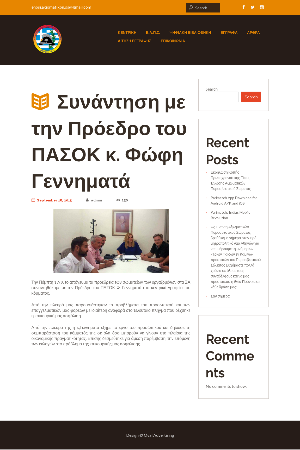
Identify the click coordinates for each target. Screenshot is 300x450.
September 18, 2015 (53, 200)
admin (96, 200)
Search (212, 88)
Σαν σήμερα (220, 296)
